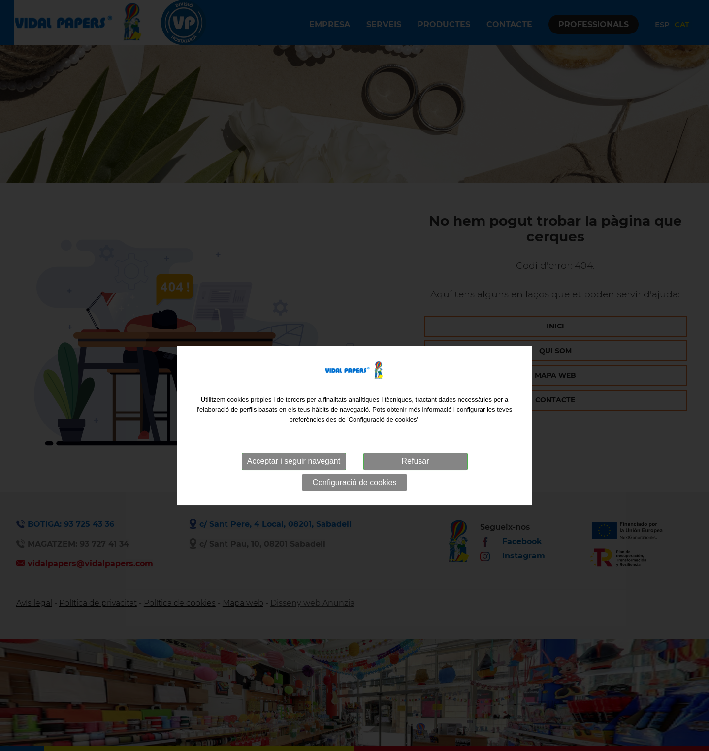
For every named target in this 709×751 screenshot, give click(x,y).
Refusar (415, 474)
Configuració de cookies (355, 495)
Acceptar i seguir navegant (293, 474)
